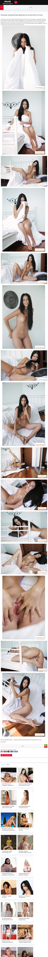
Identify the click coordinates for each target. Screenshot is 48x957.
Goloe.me (9, 2)
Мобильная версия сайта (21, 951)
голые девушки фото (8, 954)
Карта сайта (11, 951)
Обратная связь (4, 951)
